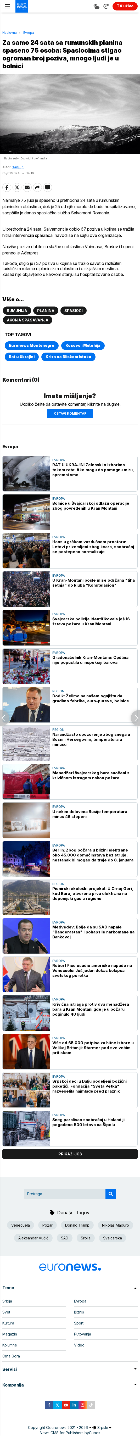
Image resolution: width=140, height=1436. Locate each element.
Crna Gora (11, 1356)
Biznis (79, 1312)
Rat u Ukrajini (22, 356)
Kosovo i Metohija (82, 345)
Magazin (9, 1334)
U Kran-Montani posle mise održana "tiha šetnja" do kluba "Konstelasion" (93, 583)
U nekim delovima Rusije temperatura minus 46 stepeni (89, 814)
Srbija (86, 1238)
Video (79, 1345)
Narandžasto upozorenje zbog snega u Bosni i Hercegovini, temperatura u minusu (91, 739)
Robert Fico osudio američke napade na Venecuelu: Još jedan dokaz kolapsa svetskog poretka (92, 970)
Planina (45, 310)
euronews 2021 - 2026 (68, 1427)
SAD (64, 1238)
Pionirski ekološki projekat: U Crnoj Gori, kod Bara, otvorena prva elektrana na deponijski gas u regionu (92, 893)
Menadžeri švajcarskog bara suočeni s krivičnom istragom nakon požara (91, 775)
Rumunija (17, 310)
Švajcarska (112, 1238)
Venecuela (20, 1225)
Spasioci (73, 310)
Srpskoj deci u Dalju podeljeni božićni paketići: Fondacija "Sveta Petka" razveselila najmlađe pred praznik (89, 1086)
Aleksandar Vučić (33, 1238)
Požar (47, 1225)
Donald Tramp (77, 1225)
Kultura (8, 1323)
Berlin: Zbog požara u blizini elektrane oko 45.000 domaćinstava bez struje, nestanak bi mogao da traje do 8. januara (92, 855)
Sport (78, 1323)
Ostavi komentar (70, 413)
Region (58, 691)
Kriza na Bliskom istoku (68, 356)
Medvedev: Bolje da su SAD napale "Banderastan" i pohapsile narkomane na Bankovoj (93, 932)
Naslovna (9, 33)
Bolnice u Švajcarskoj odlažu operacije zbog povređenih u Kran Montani (90, 506)
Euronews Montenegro (31, 345)
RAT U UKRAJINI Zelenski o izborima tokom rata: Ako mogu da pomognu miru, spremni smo (93, 469)
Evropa (28, 33)
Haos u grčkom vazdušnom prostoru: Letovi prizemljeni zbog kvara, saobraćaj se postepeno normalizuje (93, 546)
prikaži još (70, 1154)
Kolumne (9, 1345)
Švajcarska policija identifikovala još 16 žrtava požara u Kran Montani (91, 621)
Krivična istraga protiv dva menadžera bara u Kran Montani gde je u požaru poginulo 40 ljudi (90, 1009)
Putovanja (82, 1334)
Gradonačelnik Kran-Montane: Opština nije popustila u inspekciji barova (90, 660)
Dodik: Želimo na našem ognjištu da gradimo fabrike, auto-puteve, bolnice (90, 698)
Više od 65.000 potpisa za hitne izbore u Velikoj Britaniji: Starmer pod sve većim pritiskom (93, 1047)
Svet (6, 1312)
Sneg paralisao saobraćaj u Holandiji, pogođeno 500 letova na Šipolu (89, 1122)
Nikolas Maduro (115, 1225)
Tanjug (18, 167)
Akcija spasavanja (27, 320)
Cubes (94, 1433)
